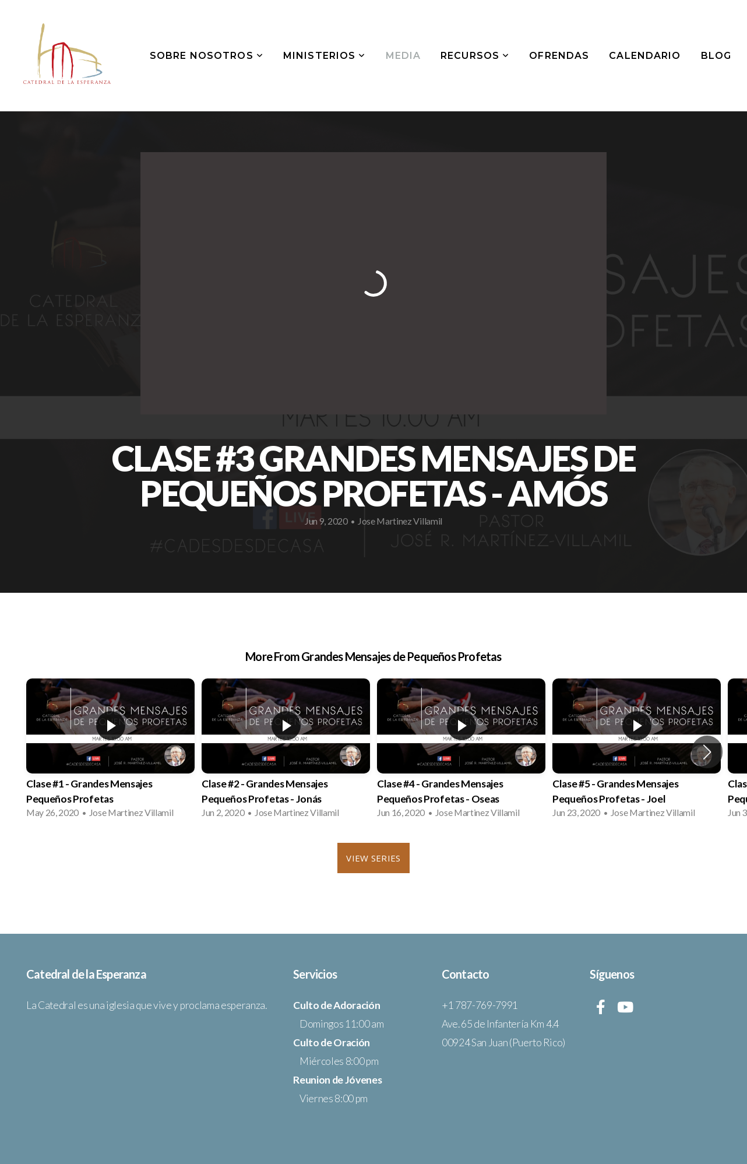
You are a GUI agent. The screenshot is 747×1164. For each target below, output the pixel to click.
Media (403, 55)
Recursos (475, 55)
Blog (716, 55)
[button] (707, 752)
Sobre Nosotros (206, 55)
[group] (110, 751)
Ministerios (324, 55)
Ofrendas (559, 55)
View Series (373, 858)
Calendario (645, 55)
